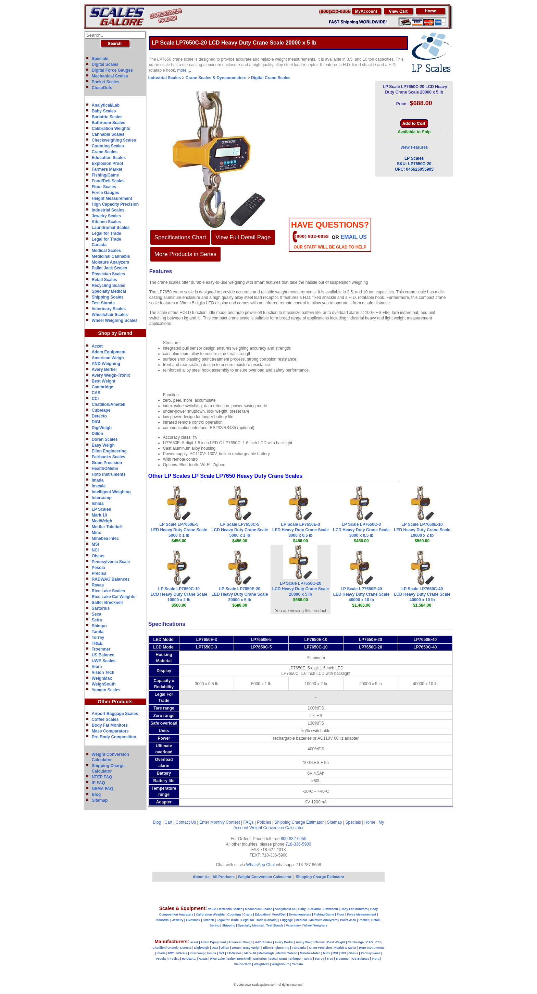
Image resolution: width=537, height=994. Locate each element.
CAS (96, 392)
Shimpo (99, 625)
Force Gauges (105, 192)
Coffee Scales (105, 719)
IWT (171, 953)
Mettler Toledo (286, 953)
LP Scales (101, 509)
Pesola (98, 567)
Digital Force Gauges (112, 70)
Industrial (162, 920)
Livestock (193, 920)
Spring (215, 925)
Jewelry (177, 920)
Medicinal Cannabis (111, 256)
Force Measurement (361, 914)
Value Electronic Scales (225, 909)
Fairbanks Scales (108, 456)
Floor (341, 914)
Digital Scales (105, 64)
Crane (247, 914)
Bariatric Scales (107, 116)
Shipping (229, 925)
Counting (234, 914)
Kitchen (208, 920)
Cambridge (102, 387)
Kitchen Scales (106, 221)
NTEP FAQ (102, 777)
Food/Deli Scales (108, 181)
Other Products (115, 701)
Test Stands (103, 303)
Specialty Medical (109, 291)
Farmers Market (107, 169)
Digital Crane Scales (270, 77)
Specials (100, 58)
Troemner (101, 649)
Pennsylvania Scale (111, 561)
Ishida (98, 503)
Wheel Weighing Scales (115, 320)
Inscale (99, 486)
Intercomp (102, 497)
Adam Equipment (109, 352)
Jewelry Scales (106, 216)
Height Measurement (112, 198)
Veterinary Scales (109, 308)
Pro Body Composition (114, 737)
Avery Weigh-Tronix (111, 375)
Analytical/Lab (106, 105)
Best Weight (103, 381)
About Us (201, 877)
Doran (236, 947)
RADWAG (189, 958)
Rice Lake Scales (108, 591)
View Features (414, 147)
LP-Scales (234, 953)
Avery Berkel (104, 369)
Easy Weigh (103, 445)
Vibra (97, 666)
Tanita (97, 631)
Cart (168, 822)
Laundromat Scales (111, 227)
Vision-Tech (242, 964)
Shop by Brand (115, 333)
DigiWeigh (102, 427)
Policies (264, 822)
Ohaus (98, 556)
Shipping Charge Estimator (298, 822)
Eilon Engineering (109, 451)
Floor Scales (104, 186)
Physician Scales (108, 273)
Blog (96, 794)
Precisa (99, 573)
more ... (184, 70)
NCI (95, 550)
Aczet (97, 346)
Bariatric (314, 909)
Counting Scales (108, 146)
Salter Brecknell (107, 602)
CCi (95, 398)
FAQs (248, 822)
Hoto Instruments (109, 474)
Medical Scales (106, 250)
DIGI (96, 422)
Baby (302, 909)
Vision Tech (103, 672)
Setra (97, 620)
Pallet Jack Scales (109, 268)
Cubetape (101, 410)
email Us (354, 237)
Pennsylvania (370, 953)
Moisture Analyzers (110, 262)
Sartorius (101, 608)
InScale (181, 953)
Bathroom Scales (108, 122)
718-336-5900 (298, 844)
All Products (224, 877)
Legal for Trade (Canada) (259, 920)
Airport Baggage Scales (115, 713)
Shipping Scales (108, 297)
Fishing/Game (105, 175)
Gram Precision (107, 462)
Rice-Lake (217, 958)
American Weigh (108, 357)
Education (262, 914)
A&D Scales (263, 942)
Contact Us (186, 822)
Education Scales (109, 157)
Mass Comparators (110, 731)
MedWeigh (102, 521)
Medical (301, 920)
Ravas (98, 585)
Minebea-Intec (310, 953)
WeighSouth (104, 684)
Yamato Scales (106, 690)
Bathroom (330, 909)
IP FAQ (98, 782)
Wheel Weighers (315, 925)
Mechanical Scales (110, 76)
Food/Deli (279, 914)
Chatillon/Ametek (108, 404)
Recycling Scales (108, 285)
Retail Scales (104, 279)
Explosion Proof (107, 163)
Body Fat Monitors (110, 725)
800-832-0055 (294, 838)
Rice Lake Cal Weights (114, 596)
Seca (96, 614)
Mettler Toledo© (107, 526)
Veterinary (293, 925)
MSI (95, 544)
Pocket (364, 920)
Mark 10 (99, 515)
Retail (375, 920)
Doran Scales (105, 439)
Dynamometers (300, 914)
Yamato (297, 964)
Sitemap (100, 800)
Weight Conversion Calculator (276, 827)
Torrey (98, 637)
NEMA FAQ (102, 788)
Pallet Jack (348, 920)
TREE (97, 643)
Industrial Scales (108, 210)
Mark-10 (250, 953)
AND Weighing (106, 363)
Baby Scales (104, 111)
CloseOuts (102, 87)
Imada (98, 480)
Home (369, 822)
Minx (96, 532)
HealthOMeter (105, 468)
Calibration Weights (111, 128)
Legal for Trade (106, 233)
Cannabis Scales (108, 134)
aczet (194, 942)
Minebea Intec (105, 538)
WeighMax (102, 678)
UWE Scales (103, 660)
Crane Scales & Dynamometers (216, 77)
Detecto (99, 416)
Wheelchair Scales (110, 314)
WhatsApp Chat (260, 864)
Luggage (286, 920)
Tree (330, 958)
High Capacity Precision (115, 204)
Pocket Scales (106, 82)
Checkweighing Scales (114, 140)
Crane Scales (104, 151)
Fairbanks (299, 947)
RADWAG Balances (111, 579)
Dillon (97, 433)
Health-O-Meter (345, 947)
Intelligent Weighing (111, 491)
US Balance (103, 655)
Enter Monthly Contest (219, 822)
